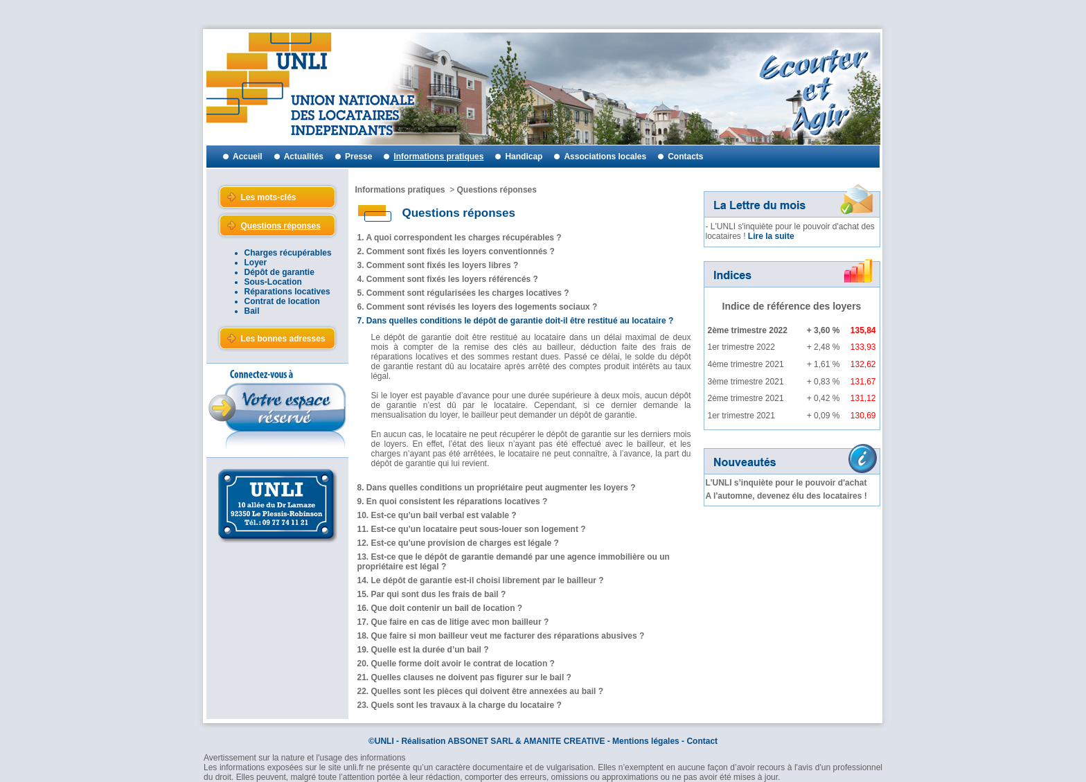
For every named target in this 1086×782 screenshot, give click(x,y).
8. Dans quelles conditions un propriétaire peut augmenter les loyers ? (496, 487)
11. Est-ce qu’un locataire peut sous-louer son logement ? (471, 529)
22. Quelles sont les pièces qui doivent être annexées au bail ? (480, 691)
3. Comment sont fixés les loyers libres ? (438, 265)
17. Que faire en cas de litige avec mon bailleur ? (453, 622)
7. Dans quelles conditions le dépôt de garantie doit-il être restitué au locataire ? (515, 321)
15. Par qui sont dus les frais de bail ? (431, 594)
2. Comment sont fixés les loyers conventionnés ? (456, 251)
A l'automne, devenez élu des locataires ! (786, 496)
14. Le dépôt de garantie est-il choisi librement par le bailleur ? (480, 580)
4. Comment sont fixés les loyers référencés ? (447, 279)
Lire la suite (771, 236)
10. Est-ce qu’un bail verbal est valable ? (437, 515)
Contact (702, 741)
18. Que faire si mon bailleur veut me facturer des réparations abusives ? (501, 636)
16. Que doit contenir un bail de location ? (440, 608)
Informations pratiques (400, 190)
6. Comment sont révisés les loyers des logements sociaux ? (477, 307)
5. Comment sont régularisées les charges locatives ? (463, 293)
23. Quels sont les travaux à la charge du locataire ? (459, 705)
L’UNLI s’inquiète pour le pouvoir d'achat (786, 483)
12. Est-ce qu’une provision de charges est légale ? (458, 543)
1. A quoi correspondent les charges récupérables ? (459, 237)
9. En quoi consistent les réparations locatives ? (452, 501)
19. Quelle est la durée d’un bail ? (423, 650)
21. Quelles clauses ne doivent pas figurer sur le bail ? (464, 677)
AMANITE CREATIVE (564, 741)
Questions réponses (497, 190)
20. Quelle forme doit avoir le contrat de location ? (456, 663)
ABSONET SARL (480, 741)
